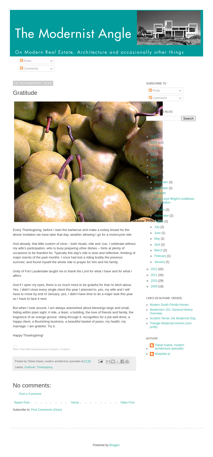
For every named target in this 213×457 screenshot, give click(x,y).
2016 (154, 160)
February (160, 256)
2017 (154, 154)
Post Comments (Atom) (46, 409)
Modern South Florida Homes (169, 304)
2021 (154, 136)
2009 (154, 286)
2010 (154, 280)
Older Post (127, 402)
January (160, 262)
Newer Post (21, 402)
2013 (154, 177)
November (161, 188)
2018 (154, 148)
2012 (154, 269)
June (157, 233)
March (158, 250)
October (160, 209)
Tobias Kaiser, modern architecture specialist (169, 346)
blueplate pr (162, 353)
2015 (154, 165)
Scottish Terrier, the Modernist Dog (172, 318)
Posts (25, 61)
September (162, 215)
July (157, 227)
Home (75, 402)
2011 (154, 275)
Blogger (114, 445)
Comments (29, 68)
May (157, 238)
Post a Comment (30, 394)
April (157, 244)
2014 (154, 171)
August (159, 221)
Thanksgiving (45, 367)
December (161, 182)
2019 (154, 142)
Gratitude (29, 367)
